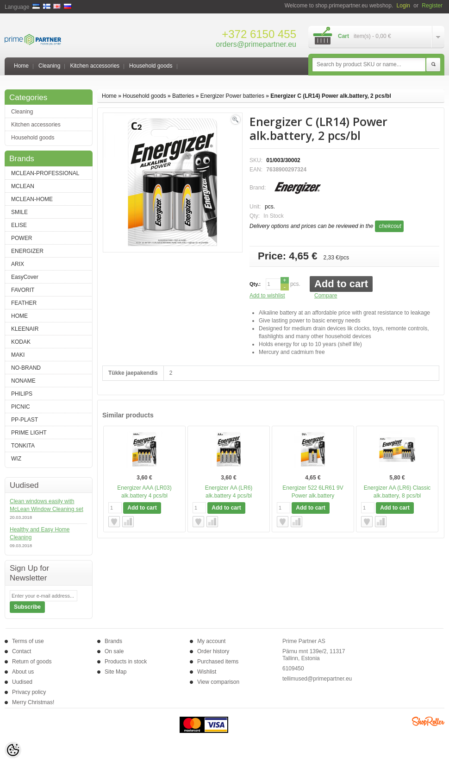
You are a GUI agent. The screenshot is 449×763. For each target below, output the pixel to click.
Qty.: (255, 284)
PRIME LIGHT (29, 432)
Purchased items (217, 661)
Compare (325, 295)
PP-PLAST (24, 419)
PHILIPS (21, 394)
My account (211, 641)
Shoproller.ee (428, 721)
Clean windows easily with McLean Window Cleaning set (46, 505)
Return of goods (31, 661)
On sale (114, 651)
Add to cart (341, 284)
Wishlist (206, 671)
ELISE (19, 225)
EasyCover (24, 277)
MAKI (18, 355)
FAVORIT (22, 290)
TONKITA (23, 445)
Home (21, 66)
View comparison (218, 682)
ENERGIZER (27, 251)
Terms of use (28, 641)
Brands (113, 641)
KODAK (21, 342)
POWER (21, 238)
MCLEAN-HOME (32, 199)
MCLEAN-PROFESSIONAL (45, 173)
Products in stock (126, 661)
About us (23, 671)
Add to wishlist (267, 295)
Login (403, 5)
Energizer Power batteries (232, 96)
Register (432, 5)
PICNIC (20, 407)
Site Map (115, 671)
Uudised (22, 682)
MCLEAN (22, 186)
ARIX (17, 264)
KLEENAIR (24, 329)
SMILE (19, 212)
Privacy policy (29, 692)
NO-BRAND (26, 368)
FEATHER (24, 303)
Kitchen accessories (94, 66)
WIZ (16, 458)
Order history (213, 651)
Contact (21, 651)
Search (433, 65)
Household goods (150, 66)
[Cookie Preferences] (13, 750)
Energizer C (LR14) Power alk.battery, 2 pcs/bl (330, 96)
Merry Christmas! (33, 702)
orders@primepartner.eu (256, 44)
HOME (19, 316)
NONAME (23, 381)
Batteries (183, 96)
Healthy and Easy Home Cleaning (39, 533)
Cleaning (49, 66)
